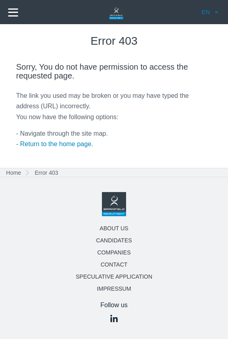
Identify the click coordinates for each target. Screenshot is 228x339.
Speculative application (114, 276)
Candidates (114, 240)
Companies (114, 252)
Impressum (114, 288)
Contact (114, 264)
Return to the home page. (56, 144)
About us (113, 228)
